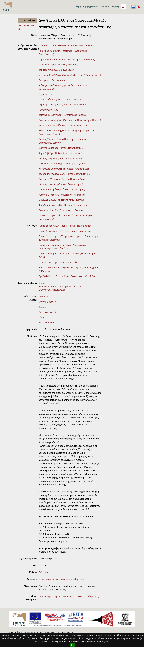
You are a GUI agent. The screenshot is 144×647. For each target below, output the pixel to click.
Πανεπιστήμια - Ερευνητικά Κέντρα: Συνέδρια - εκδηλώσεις (69, 596)
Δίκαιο (42, 317)
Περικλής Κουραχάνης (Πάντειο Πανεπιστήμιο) (63, 104)
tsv (32, 25)
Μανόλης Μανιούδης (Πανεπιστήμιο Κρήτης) (61, 199)
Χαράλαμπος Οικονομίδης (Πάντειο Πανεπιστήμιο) (64, 173)
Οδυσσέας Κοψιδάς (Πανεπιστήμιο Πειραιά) (61, 210)
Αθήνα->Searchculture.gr (52, 289)
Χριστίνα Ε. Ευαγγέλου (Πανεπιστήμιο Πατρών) (63, 114)
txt (19, 28)
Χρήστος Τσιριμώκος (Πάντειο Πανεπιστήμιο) (62, 189)
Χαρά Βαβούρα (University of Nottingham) (60, 153)
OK (72, 645)
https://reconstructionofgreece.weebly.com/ (61, 579)
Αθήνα (42, 283)
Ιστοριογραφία (46, 322)
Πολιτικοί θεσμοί (47, 312)
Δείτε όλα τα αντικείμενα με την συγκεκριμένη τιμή (61, 286)
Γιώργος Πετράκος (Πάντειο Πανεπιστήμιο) (61, 158)
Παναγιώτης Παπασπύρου (52, 80)
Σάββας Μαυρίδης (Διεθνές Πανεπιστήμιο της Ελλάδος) (67, 59)
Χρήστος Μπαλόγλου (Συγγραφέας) (56, 69)
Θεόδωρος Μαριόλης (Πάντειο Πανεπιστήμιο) (62, 179)
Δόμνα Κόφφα (46, 94)
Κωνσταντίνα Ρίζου (48, 109)
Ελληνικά (43, 572)
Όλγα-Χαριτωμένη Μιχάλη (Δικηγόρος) (58, 64)
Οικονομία (44, 296)
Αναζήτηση (115, 7)
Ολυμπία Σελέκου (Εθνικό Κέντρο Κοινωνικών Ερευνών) (67, 45)
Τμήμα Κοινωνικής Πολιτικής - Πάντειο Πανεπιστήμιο (66, 231)
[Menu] (123, 6)
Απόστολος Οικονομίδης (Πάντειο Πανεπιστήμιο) (64, 168)
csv (19, 25)
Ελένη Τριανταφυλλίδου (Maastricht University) (63, 125)
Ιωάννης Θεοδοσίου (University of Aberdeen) (62, 194)
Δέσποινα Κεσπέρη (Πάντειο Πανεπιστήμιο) (61, 184)
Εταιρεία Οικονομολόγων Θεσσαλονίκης (59, 262)
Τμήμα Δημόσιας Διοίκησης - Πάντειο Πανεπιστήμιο (65, 225)
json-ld (26, 25)
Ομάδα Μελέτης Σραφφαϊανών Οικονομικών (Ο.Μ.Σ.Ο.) (67, 276)
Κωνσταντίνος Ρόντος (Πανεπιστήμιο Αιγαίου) (62, 163)
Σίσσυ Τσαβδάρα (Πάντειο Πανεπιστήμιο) (60, 99)
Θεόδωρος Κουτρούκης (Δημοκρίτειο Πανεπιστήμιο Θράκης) (70, 120)
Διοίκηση (43, 306)
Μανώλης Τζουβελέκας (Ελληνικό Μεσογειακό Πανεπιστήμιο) (70, 75)
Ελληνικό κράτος (47, 301)
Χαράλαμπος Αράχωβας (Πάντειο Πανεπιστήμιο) (63, 205)
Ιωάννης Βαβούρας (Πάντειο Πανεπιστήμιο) (61, 147)
